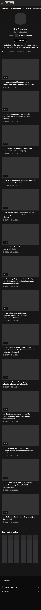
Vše (3, 52)
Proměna (30, 52)
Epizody (11, 52)
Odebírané (17, 9)
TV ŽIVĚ (28, 9)
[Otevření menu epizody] (36, 82)
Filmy (6, 9)
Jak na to (20, 52)
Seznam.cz (25, 3)
